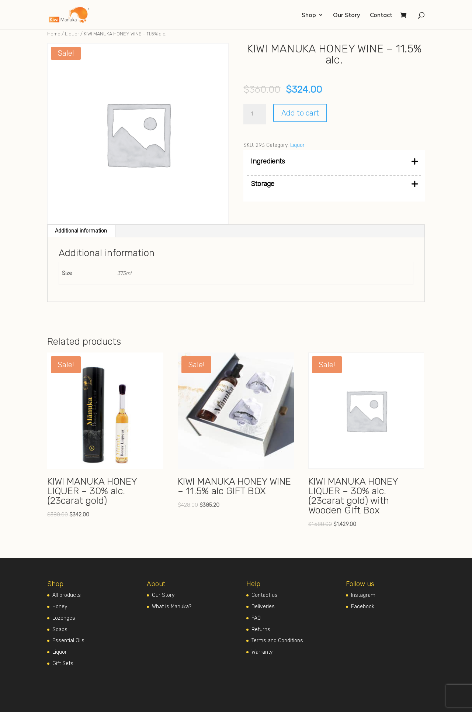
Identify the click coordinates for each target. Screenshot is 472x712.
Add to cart (300, 113)
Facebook (362, 606)
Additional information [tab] (81, 231)
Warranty (262, 652)
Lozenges (63, 618)
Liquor (72, 34)
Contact (381, 15)
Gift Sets (62, 663)
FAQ (256, 618)
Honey (59, 606)
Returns (260, 629)
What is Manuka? (171, 606)
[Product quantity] (254, 114)
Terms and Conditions (277, 640)
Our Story (346, 15)
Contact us (264, 595)
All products (66, 595)
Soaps (59, 629)
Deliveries (263, 606)
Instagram (363, 595)
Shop (309, 15)
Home (53, 34)
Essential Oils (68, 640)
